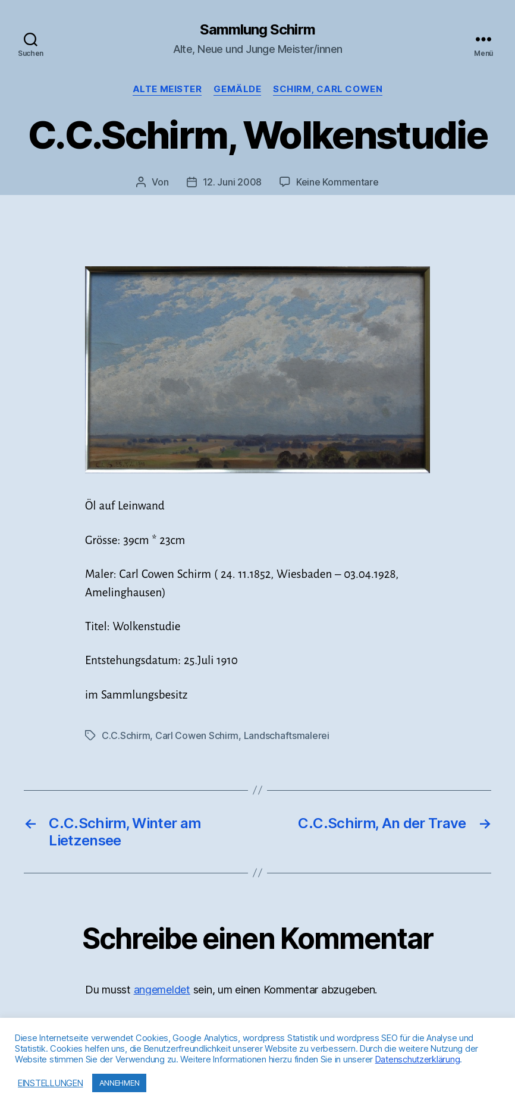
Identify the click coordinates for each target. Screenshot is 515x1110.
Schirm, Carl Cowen (327, 89)
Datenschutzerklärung (417, 1059)
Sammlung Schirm (257, 30)
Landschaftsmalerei (286, 735)
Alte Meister (167, 89)
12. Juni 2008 (232, 182)
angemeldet (162, 989)
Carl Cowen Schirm (196, 735)
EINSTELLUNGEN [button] (50, 1083)
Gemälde (237, 89)
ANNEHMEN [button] (119, 1082)
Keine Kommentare (337, 182)
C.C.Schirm (126, 735)
